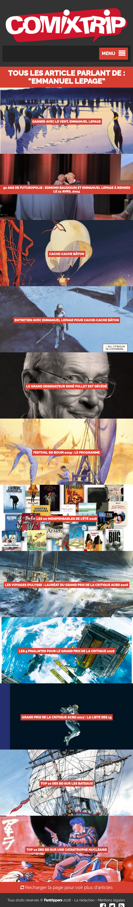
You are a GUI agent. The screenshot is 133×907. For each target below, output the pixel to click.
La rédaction (84, 900)
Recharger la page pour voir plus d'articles (66, 887)
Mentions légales (111, 900)
